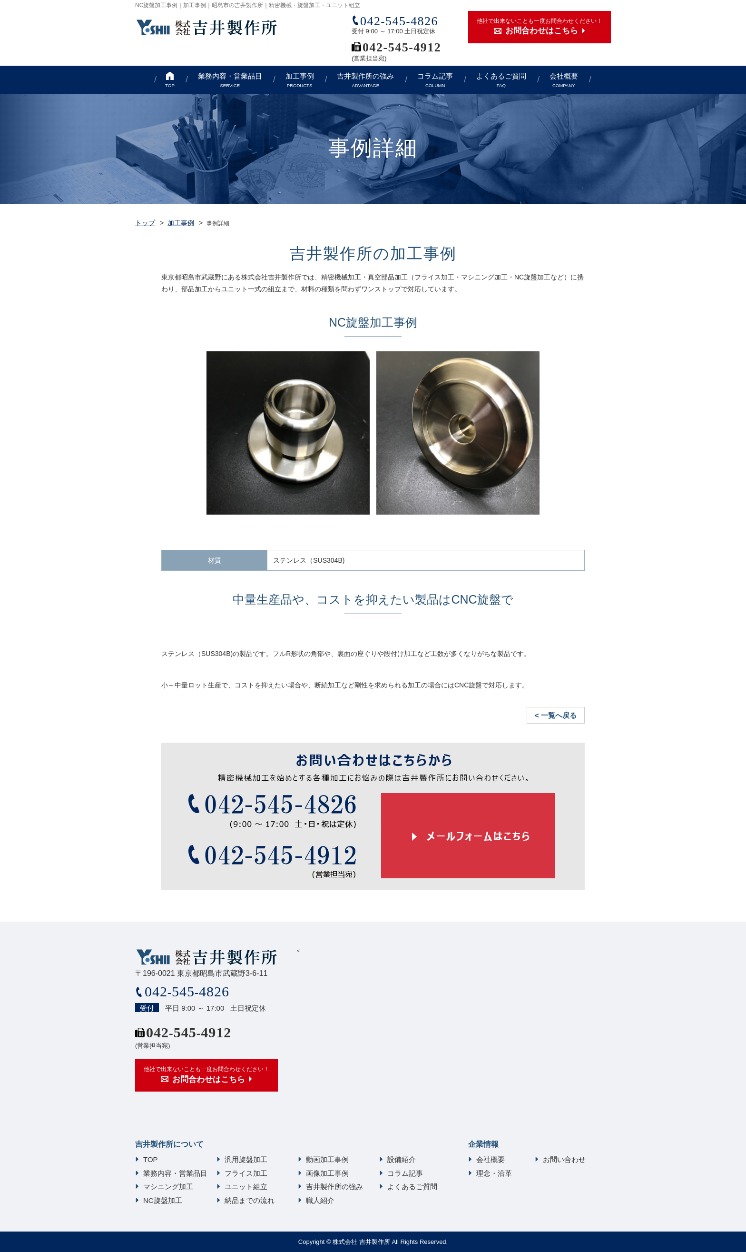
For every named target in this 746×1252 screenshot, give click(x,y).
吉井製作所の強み (365, 80)
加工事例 (299, 80)
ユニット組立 (246, 1186)
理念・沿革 (494, 1173)
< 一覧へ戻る (556, 715)
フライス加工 (246, 1173)
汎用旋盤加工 (246, 1159)
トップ (145, 223)
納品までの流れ (250, 1200)
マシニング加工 (168, 1186)
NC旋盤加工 (162, 1200)
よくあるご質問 (501, 80)
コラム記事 (435, 80)
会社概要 (564, 80)
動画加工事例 (327, 1159)
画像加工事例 (327, 1173)
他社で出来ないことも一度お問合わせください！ (539, 27)
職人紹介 (320, 1200)
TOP (170, 85)
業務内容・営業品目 (230, 80)
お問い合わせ (564, 1159)
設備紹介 (401, 1159)
